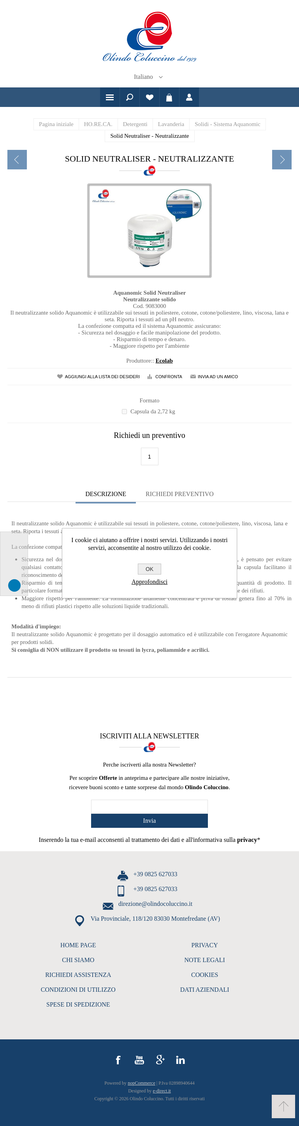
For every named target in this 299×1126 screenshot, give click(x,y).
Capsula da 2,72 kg (152, 411)
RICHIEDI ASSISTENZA (78, 974)
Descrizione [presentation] (105, 494)
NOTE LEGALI (204, 960)
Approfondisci (149, 581)
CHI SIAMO (78, 960)
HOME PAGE (78, 945)
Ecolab (164, 361)
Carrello (169, 97)
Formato (150, 400)
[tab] (106, 494)
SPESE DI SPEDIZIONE (78, 1004)
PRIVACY (205, 945)
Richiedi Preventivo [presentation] (180, 494)
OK (149, 569)
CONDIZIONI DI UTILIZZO (78, 989)
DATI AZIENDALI (204, 989)
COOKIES (204, 974)
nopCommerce (141, 1083)
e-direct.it (162, 1091)
